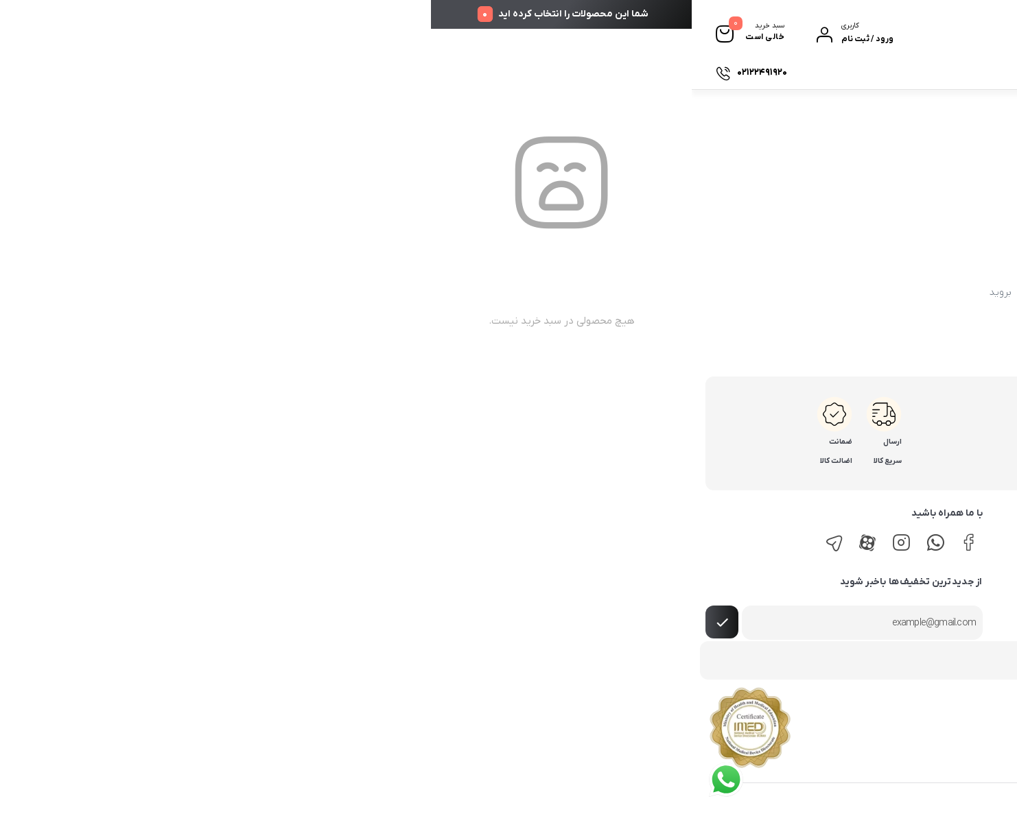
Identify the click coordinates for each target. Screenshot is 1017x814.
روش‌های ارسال (977, 557)
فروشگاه (871, 72)
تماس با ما (633, 72)
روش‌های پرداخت (974, 578)
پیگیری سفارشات (781, 72)
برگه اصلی (391, 292)
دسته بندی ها (948, 72)
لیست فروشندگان (758, 557)
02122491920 (909, 422)
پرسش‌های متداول (756, 598)
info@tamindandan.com (886, 472)
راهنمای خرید (981, 536)
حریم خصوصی (764, 578)
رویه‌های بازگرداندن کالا (964, 598)
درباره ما (711, 72)
